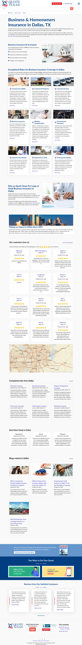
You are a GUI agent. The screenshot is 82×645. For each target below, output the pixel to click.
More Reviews (41, 615)
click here (14, 204)
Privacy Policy (46, 640)
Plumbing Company (60, 406)
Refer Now (46, 629)
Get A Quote (56, 3)
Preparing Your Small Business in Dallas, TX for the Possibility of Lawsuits (62, 483)
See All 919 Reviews (68, 242)
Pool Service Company (17, 406)
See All (71, 381)
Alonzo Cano (37, 608)
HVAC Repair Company (39, 406)
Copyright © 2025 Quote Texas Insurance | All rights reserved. (41, 642)
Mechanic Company (16, 386)
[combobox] (36, 8)
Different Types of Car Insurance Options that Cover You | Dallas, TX (39, 483)
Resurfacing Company (39, 386)
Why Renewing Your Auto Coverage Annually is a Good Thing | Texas (18, 521)
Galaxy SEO (43, 644)
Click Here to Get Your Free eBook (24, 552)
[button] (11, 346)
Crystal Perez (15, 604)
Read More (12, 105)
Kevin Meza (60, 609)
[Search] (71, 8)
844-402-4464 (67, 3)
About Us (35, 640)
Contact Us (40, 640)
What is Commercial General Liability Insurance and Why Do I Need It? (18, 483)
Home (10, 12)
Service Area (18, 12)
